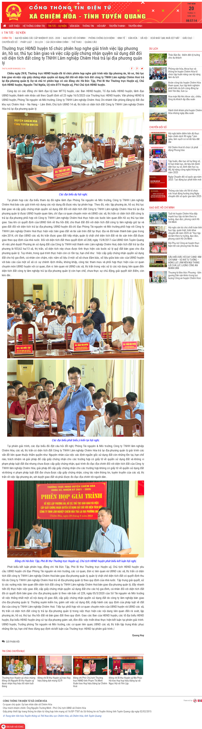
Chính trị (7, 38)
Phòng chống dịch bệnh (101, 38)
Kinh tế (121, 38)
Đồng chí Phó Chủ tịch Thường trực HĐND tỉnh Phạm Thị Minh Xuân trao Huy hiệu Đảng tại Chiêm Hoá (90, 682)
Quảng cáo (91, 42)
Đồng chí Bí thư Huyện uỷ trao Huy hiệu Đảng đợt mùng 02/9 (54, 679)
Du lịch (39, 42)
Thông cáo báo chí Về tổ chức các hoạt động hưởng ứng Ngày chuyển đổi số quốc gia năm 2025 (184, 193)
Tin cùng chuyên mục (13, 651)
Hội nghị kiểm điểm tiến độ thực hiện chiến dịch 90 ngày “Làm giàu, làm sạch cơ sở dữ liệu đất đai (184, 137)
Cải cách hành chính (57, 42)
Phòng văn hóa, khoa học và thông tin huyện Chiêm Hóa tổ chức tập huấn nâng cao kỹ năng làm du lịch (184, 73)
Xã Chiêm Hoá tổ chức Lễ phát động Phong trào (183, 149)
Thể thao (76, 42)
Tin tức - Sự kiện (57, 26)
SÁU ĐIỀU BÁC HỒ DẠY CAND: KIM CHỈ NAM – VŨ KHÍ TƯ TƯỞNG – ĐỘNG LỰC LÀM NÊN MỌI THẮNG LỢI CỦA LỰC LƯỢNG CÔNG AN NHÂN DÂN (184, 263)
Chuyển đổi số (10, 42)
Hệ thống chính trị (34, 26)
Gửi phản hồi (12, 641)
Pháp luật (26, 42)
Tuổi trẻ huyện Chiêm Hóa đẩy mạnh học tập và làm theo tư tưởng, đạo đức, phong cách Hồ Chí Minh (183, 217)
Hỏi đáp (101, 26)
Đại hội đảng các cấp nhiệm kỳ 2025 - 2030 (37, 38)
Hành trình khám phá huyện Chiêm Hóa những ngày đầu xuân (185, 112)
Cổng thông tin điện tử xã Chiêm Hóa (25, 701)
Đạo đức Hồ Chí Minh (74, 38)
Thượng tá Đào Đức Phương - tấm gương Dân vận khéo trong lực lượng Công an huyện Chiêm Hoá (184, 275)
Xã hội (143, 38)
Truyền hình (135, 26)
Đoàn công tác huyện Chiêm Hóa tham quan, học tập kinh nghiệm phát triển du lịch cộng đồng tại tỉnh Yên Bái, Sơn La (184, 86)
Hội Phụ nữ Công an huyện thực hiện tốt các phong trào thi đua (183, 244)
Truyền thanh (117, 26)
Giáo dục (187, 38)
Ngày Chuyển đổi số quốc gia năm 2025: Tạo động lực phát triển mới (184, 178)
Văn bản (74, 26)
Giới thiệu (14, 26)
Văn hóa (132, 38)
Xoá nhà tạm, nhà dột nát (165, 38)
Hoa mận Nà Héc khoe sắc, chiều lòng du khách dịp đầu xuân (184, 98)
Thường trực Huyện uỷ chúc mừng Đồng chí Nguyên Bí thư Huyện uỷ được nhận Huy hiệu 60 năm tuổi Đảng (18, 682)
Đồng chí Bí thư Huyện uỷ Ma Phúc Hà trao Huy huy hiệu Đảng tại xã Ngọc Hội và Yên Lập (125, 680)
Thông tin (88, 26)
